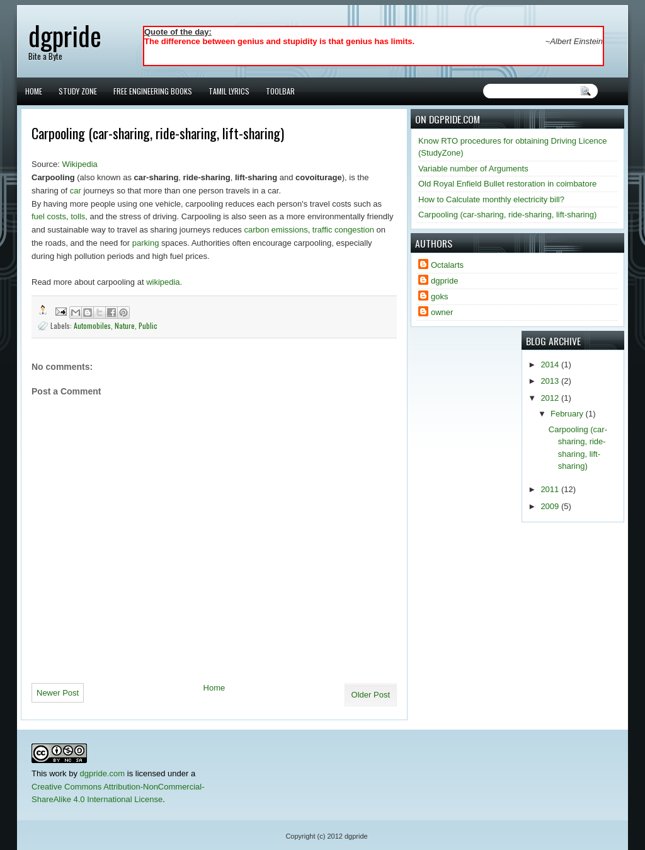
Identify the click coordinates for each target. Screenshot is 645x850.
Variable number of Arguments (473, 168)
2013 (550, 381)
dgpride (64, 35)
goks (439, 296)
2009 (550, 506)
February (568, 413)
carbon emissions (275, 229)
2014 (550, 364)
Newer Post (58, 693)
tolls (78, 216)
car (75, 190)
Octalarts (447, 265)
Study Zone (78, 91)
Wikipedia (79, 164)
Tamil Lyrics (228, 91)
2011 (550, 489)
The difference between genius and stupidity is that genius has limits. (279, 41)
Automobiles (92, 325)
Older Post (370, 694)
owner (442, 312)
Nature (125, 325)
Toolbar (280, 91)
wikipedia (163, 282)
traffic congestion (343, 229)
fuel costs (48, 216)
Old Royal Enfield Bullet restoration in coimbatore (507, 183)
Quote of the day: (178, 32)
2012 (550, 398)
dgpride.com (102, 773)
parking (145, 243)
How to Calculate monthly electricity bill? (491, 199)
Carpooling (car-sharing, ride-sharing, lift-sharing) (507, 214)
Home (33, 91)
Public (148, 325)
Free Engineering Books (152, 91)
